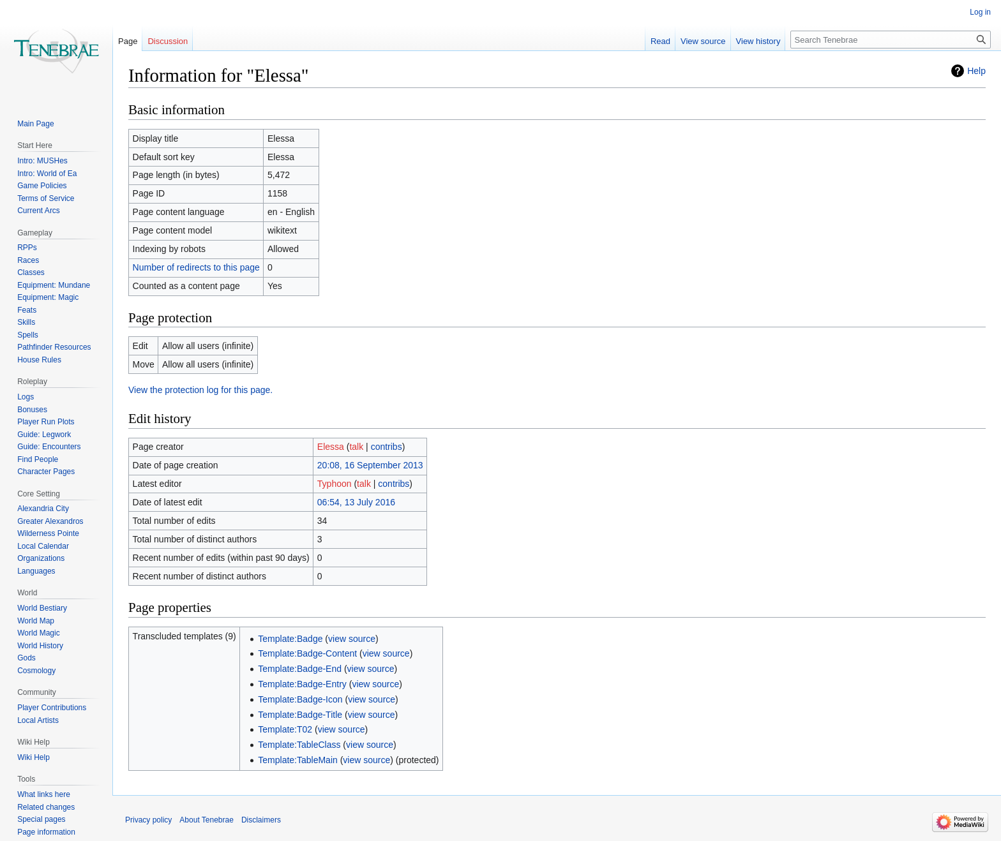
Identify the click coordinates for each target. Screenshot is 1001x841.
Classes (31, 272)
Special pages (41, 819)
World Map (35, 620)
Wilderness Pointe (48, 533)
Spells (27, 335)
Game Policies (41, 185)
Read (660, 41)
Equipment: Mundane (53, 285)
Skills (26, 322)
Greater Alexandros (50, 521)
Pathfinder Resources (54, 347)
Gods (26, 657)
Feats (26, 310)
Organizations (40, 558)
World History (40, 645)
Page (127, 41)
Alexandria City (43, 508)
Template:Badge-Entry (302, 684)
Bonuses (32, 409)
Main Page (35, 123)
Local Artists (38, 720)
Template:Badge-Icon (300, 699)
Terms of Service (45, 198)
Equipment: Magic (48, 297)
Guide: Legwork (44, 434)
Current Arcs (38, 210)
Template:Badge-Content (307, 653)
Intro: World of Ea (47, 173)
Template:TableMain (298, 760)
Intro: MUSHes (42, 160)
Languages (36, 571)
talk (356, 447)
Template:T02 (285, 729)
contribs (386, 447)
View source (703, 41)
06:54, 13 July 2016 (356, 502)
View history (758, 41)
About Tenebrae (206, 819)
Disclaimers (261, 819)
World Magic (38, 633)
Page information (46, 832)
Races (28, 260)
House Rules (39, 359)
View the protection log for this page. (200, 390)
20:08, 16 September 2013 (370, 465)
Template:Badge (290, 639)
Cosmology (36, 670)
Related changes (46, 807)
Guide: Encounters (48, 446)
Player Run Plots (45, 421)
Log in (980, 12)
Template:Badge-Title (300, 715)
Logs (25, 396)
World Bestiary (42, 608)
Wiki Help (33, 757)
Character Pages (46, 471)
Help (976, 71)
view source (351, 639)
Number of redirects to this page (196, 267)
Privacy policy (148, 819)
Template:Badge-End (300, 669)
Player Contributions (51, 707)
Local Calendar (43, 546)
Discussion (167, 41)
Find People (37, 459)
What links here (43, 794)
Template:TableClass (299, 745)
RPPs (27, 247)
